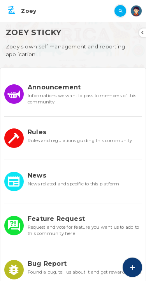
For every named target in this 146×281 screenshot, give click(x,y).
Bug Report (47, 263)
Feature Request (56, 218)
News (37, 175)
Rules (37, 132)
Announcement (54, 87)
